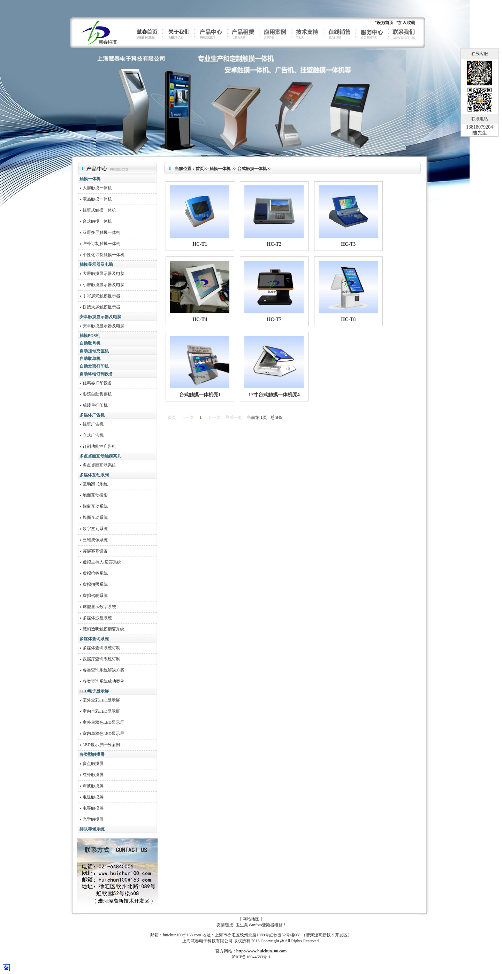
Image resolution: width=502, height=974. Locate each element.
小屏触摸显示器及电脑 (103, 284)
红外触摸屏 (93, 774)
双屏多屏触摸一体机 (101, 232)
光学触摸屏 (93, 819)
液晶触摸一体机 (97, 199)
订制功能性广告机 (99, 446)
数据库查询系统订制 (101, 659)
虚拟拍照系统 (95, 584)
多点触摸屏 (93, 763)
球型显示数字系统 (99, 606)
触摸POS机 (89, 335)
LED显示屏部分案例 (101, 744)
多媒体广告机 (92, 415)
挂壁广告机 (93, 424)
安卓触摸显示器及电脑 (100, 316)
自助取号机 (89, 343)
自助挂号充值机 (94, 350)
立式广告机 (93, 435)
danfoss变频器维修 (266, 924)
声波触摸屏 (93, 785)
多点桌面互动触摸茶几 (100, 456)
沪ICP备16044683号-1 (251, 956)
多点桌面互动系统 (99, 465)
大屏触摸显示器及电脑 (103, 273)
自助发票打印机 (94, 366)
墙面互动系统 (95, 517)
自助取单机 (89, 358)
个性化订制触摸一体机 (103, 254)
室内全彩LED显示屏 (101, 711)
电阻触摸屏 (93, 797)
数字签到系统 (95, 528)
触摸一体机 (89, 178)
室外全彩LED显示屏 (101, 700)
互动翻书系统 (95, 484)
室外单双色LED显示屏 (103, 722)
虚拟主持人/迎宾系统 (101, 562)
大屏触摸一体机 (97, 187)
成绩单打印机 (95, 405)
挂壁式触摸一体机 (99, 210)
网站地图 (251, 919)
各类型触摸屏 (92, 754)
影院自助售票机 (97, 394)
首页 (200, 168)
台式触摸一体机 (97, 221)
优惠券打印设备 (97, 383)
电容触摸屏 (93, 808)
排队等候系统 (92, 829)
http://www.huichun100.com (261, 951)
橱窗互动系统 (95, 506)
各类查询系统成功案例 (103, 681)
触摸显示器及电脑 (96, 264)
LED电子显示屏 (94, 691)
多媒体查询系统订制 (101, 647)
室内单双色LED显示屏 (103, 733)
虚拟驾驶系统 (95, 595)
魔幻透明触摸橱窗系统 (103, 629)
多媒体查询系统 (94, 638)
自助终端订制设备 (96, 373)
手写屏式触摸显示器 (101, 295)
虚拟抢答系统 (95, 573)
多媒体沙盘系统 (97, 617)
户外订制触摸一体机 (101, 243)
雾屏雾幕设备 (95, 551)
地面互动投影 (95, 495)
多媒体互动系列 (94, 475)
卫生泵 (242, 924)
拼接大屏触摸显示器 (101, 307)
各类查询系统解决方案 (103, 670)
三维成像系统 (95, 539)
